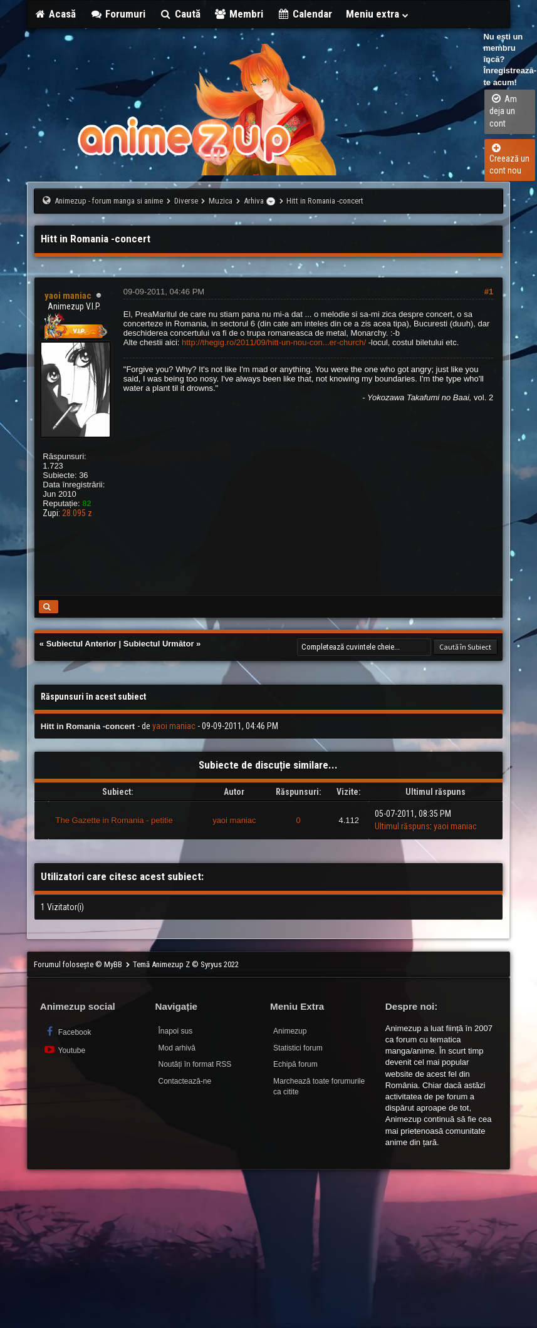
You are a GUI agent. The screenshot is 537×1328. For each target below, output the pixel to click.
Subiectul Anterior (81, 643)
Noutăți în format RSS (194, 1064)
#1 (488, 291)
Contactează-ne (184, 1081)
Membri (239, 14)
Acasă (55, 14)
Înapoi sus (175, 1031)
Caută (180, 14)
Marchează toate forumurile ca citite (319, 1086)
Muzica (220, 200)
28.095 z (77, 513)
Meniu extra (378, 14)
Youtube (64, 1049)
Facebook (67, 1031)
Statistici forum (298, 1048)
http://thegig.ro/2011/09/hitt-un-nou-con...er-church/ (274, 342)
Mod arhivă (176, 1048)
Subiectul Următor (158, 643)
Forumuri (117, 14)
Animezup (289, 1031)
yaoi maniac (174, 726)
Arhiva (254, 200)
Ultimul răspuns (402, 826)
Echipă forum (295, 1064)
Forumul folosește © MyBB (79, 964)
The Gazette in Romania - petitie (113, 820)
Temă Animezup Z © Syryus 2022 (186, 964)
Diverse (186, 200)
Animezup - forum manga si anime (109, 200)
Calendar (304, 14)
